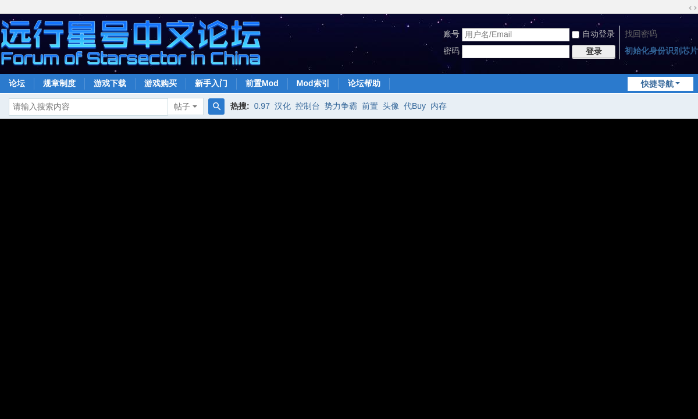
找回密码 (641, 33)
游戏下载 (110, 83)
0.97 (262, 106)
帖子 (182, 106)
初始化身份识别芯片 (661, 50)
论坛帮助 (364, 83)
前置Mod (262, 83)
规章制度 (59, 83)
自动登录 (593, 33)
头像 (391, 106)
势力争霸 (341, 106)
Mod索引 (313, 83)
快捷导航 (657, 83)
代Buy (415, 106)
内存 (438, 106)
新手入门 (211, 83)
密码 (451, 50)
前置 (370, 106)
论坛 (17, 83)
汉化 (283, 106)
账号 (451, 33)
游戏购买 (160, 83)
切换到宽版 (693, 8)
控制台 (307, 106)
